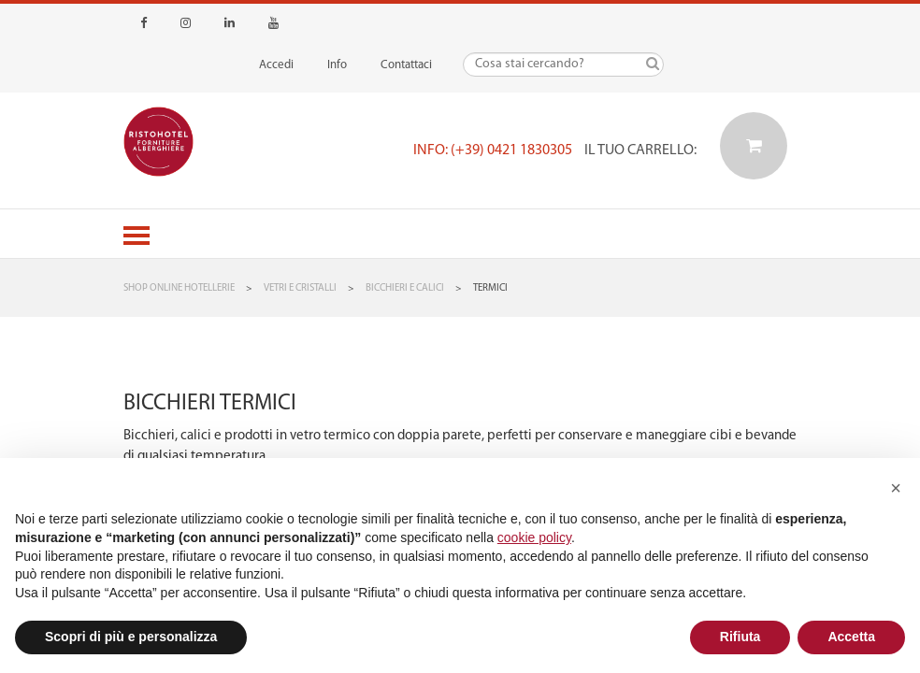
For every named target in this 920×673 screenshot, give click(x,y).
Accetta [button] (851, 636)
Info (337, 65)
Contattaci (406, 65)
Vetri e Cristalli (300, 288)
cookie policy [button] (534, 537)
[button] (896, 488)
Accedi (276, 65)
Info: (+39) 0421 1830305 (492, 150)
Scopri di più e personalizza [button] (131, 636)
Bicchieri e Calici (405, 288)
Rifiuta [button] (740, 636)
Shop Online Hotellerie (179, 288)
